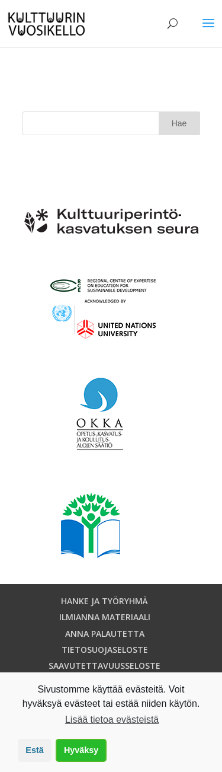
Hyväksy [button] (81, 750)
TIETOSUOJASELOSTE (105, 649)
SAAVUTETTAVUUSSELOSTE (104, 665)
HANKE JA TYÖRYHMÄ (104, 601)
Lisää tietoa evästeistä (112, 719)
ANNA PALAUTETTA (104, 633)
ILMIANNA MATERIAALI (104, 617)
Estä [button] (34, 750)
